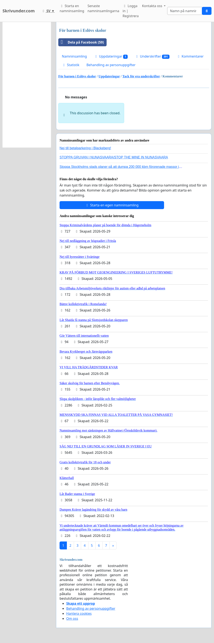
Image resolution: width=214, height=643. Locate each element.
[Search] (184, 11)
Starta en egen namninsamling (112, 205)
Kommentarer (190, 56)
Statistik (70, 65)
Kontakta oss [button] (152, 6)
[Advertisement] (27, 85)
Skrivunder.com (19, 11)
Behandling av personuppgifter (111, 65)
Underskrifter (152, 56)
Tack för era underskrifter (141, 76)
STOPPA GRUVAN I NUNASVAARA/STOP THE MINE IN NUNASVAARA (114, 157)
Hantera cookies (79, 613)
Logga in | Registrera (131, 11)
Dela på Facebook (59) (81, 42)
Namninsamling (74, 56)
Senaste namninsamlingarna (103, 8)
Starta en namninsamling (72, 8)
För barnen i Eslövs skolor (77, 76)
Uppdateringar (111, 56)
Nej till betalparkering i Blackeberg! (85, 148)
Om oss (72, 618)
